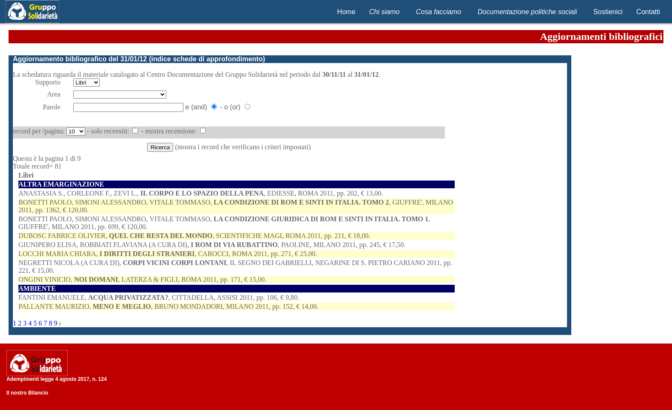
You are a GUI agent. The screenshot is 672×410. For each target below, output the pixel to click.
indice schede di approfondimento (207, 59)
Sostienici (607, 11)
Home (346, 11)
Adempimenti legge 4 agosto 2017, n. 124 (56, 379)
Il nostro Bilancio (27, 393)
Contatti (648, 11)
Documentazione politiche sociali (527, 11)
